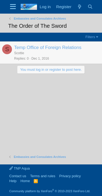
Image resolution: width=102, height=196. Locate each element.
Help (13, 181)
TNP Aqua (19, 168)
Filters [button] (90, 37)
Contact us (17, 176)
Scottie (19, 53)
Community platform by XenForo (49, 191)
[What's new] (79, 7)
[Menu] (13, 7)
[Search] (90, 7)
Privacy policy (70, 176)
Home (25, 181)
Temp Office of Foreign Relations (47, 47)
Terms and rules (42, 176)
